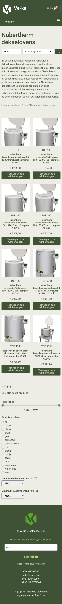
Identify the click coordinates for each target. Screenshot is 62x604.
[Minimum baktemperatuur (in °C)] (13, 483)
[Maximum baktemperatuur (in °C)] (13, 496)
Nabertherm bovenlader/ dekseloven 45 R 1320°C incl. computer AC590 (15, 353)
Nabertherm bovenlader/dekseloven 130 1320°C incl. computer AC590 (15, 289)
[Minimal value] (31, 405)
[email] (31, 547)
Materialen (15, 105)
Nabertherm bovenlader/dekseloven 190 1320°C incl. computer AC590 (46, 158)
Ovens (25, 105)
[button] (58, 19)
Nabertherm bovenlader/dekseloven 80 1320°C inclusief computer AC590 (15, 158)
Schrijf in (31, 557)
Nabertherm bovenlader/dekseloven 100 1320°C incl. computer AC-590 (46, 224)
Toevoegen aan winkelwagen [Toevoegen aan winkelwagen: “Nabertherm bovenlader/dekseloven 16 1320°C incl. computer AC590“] (46, 371)
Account (9, 21)
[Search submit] (58, 51)
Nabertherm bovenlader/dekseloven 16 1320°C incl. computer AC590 (46, 354)
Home (5, 105)
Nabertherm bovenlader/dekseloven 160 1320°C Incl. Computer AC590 (15, 224)
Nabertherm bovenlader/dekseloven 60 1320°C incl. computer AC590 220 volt (46, 289)
